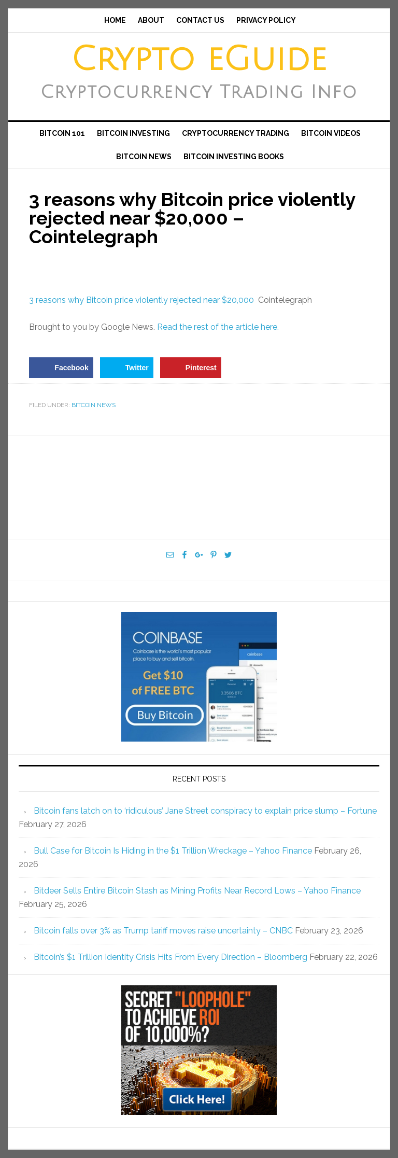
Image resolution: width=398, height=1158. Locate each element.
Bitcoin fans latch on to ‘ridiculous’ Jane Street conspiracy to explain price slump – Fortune (205, 811)
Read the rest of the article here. (218, 327)
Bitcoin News (94, 405)
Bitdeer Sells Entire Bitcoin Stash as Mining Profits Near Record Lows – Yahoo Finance (197, 891)
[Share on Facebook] (61, 367)
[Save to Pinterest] (190, 367)
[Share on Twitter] (126, 367)
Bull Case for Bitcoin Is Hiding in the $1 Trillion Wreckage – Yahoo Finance (173, 851)
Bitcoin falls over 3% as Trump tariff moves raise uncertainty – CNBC (163, 931)
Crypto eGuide (198, 59)
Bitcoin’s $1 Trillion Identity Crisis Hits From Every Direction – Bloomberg (170, 957)
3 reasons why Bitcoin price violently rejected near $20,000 (141, 300)
